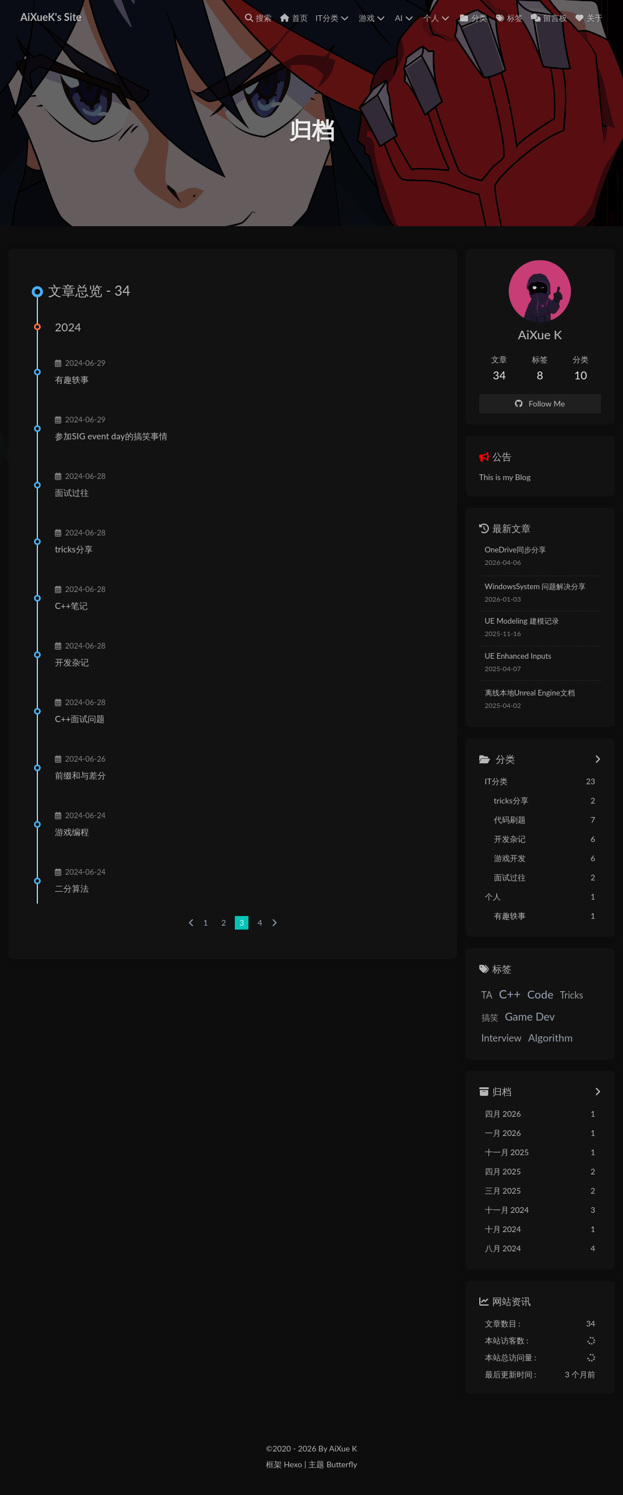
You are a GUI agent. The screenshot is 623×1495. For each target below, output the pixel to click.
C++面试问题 (80, 719)
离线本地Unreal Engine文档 (530, 692)
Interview (502, 1038)
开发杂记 (72, 662)
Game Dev (530, 1016)
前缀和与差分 (80, 775)
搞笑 (490, 1017)
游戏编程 (72, 832)
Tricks (571, 995)
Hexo (292, 1464)
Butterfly (341, 1464)
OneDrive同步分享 (515, 549)
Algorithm (550, 1037)
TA (487, 995)
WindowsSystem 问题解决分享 (535, 586)
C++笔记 (71, 605)
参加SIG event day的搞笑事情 (111, 436)
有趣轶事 (72, 379)
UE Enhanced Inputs (518, 655)
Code (540, 994)
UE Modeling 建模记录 (522, 620)
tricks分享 (74, 549)
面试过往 (72, 492)
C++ (510, 994)
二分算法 (72, 888)
